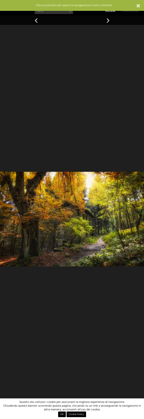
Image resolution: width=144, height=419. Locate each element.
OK (62, 414)
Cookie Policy (76, 414)
